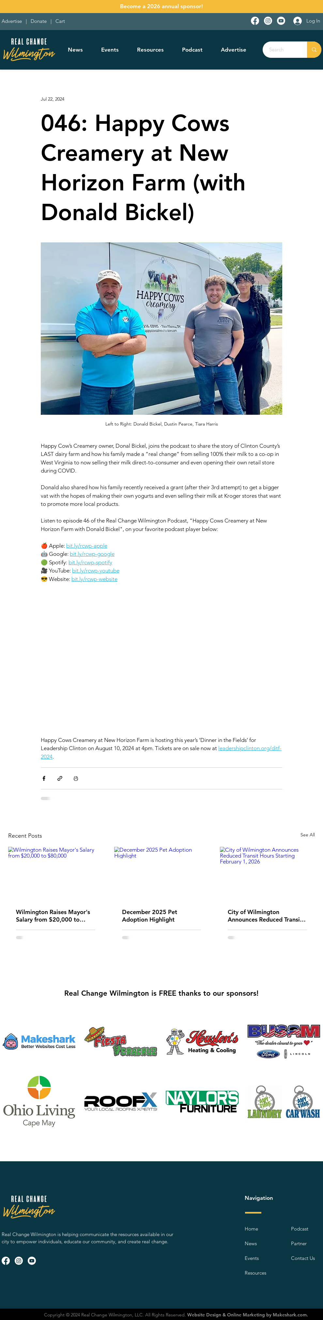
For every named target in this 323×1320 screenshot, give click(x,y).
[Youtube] (281, 21)
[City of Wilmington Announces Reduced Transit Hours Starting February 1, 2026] (267, 873)
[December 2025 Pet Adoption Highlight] (161, 873)
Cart (60, 21)
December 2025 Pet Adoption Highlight (149, 915)
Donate (40, 21)
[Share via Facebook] (44, 778)
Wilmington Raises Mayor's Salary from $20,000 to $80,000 (53, 915)
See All (307, 835)
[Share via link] (60, 778)
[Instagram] (268, 21)
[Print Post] (76, 778)
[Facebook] (255, 21)
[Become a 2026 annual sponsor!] (161, 6)
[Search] (281, 49)
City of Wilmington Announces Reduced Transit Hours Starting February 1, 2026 (265, 915)
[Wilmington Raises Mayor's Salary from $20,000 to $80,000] (55, 873)
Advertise (12, 21)
